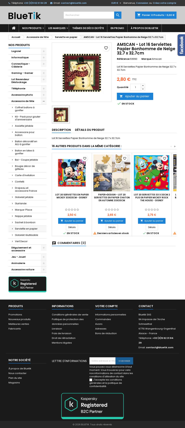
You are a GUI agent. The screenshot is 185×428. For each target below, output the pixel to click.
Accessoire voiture (22, 269)
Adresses (100, 328)
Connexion (142, 3)
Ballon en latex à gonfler (24, 152)
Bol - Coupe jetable (26, 159)
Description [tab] (61, 130)
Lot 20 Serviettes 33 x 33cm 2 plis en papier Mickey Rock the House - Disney (152, 197)
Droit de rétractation (64, 338)
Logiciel (16, 51)
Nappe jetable (23, 216)
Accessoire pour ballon (25, 133)
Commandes (103, 319)
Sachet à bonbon (25, 222)
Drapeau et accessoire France (26, 189)
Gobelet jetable (24, 197)
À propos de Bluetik (144, 28)
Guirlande (21, 203)
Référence (123, 59)
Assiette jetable (24, 126)
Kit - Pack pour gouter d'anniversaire (27, 118)
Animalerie (18, 263)
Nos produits (32, 28)
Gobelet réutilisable (26, 235)
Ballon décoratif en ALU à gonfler (26, 143)
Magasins (14, 382)
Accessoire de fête (22, 101)
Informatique (20, 57)
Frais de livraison (61, 333)
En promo (117, 28)
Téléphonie (18, 88)
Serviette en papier (26, 228)
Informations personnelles (110, 314)
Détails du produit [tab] (90, 130)
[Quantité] (135, 87)
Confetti (19, 181)
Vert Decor (21, 241)
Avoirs (98, 324)
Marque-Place (23, 209)
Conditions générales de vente (70, 314)
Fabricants (14, 328)
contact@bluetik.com (74, 3)
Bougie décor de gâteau (25, 167)
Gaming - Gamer (22, 73)
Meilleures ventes (18, 324)
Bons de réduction (106, 333)
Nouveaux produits (19, 319)
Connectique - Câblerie (20, 65)
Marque (146, 59)
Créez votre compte (164, 3)
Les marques (57, 28)
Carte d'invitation (25, 175)
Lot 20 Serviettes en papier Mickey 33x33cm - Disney (72, 196)
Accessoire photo (22, 95)
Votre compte (106, 306)
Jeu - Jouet (18, 257)
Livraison (57, 328)
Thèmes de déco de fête (88, 28)
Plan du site (15, 378)
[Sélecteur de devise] (116, 3)
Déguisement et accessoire (21, 249)
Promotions (15, 314)
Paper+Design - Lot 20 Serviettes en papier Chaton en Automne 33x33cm (112, 197)
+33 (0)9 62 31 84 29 (35, 3)
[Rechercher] (92, 15)
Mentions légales (62, 342)
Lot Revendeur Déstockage (20, 81)
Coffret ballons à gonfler (25, 109)
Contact (146, 306)
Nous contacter (17, 373)
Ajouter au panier (134, 96)
